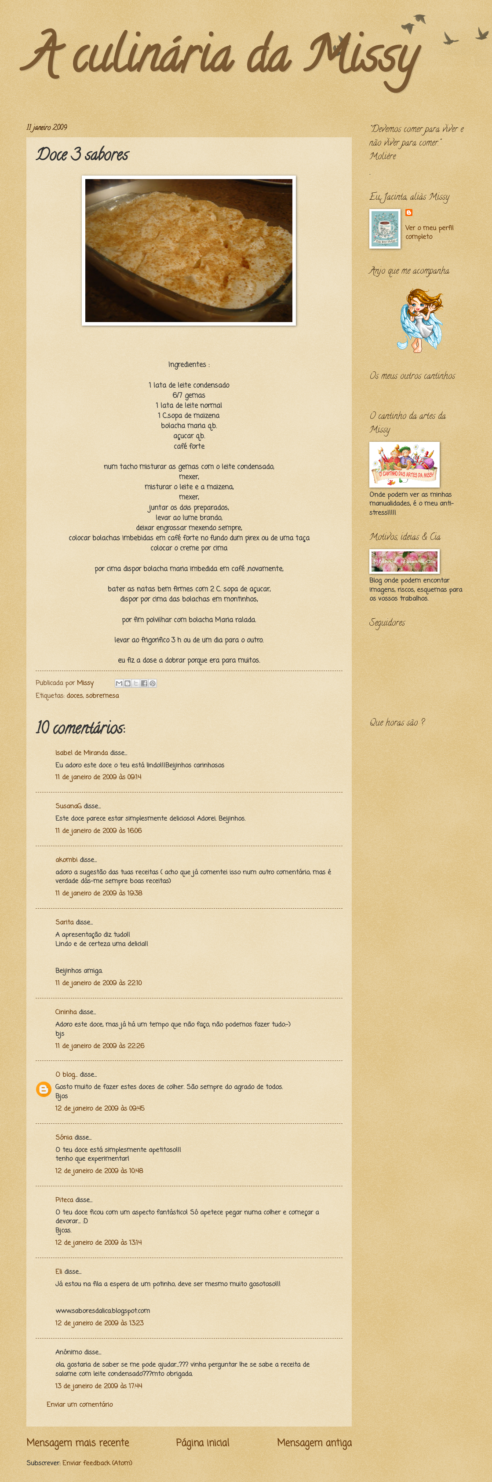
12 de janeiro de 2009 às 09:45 (100, 1109)
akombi (66, 860)
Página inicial (202, 1443)
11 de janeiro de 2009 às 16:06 (98, 831)
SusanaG (68, 806)
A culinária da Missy (221, 61)
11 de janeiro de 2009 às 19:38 (98, 894)
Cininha (66, 1012)
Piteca (64, 1200)
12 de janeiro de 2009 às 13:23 (99, 1323)
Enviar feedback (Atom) (97, 1463)
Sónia (63, 1138)
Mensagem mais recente (77, 1443)
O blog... (66, 1075)
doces (74, 696)
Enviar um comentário (80, 1405)
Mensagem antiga (314, 1443)
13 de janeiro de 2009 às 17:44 (98, 1386)
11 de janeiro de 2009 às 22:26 (99, 1046)
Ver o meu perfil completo (429, 233)
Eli (58, 1272)
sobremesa (102, 696)
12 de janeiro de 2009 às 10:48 (99, 1171)
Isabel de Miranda (81, 753)
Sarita (64, 923)
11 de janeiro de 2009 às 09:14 (98, 777)
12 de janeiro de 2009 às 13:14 (98, 1243)
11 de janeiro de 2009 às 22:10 (98, 983)
